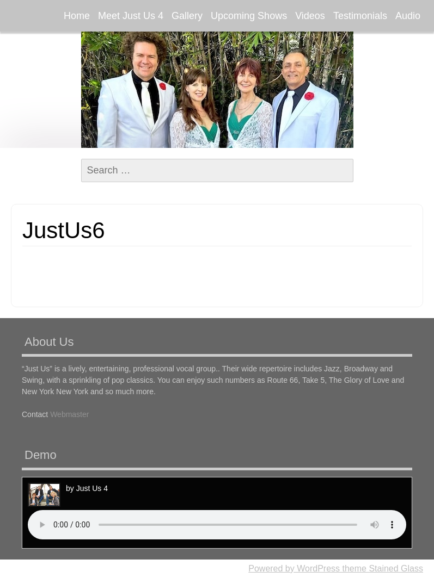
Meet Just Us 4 (130, 15)
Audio (407, 15)
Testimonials (360, 15)
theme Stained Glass (381, 568)
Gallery (187, 15)
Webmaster (69, 414)
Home (77, 15)
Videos (310, 15)
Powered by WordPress (294, 568)
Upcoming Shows (249, 15)
